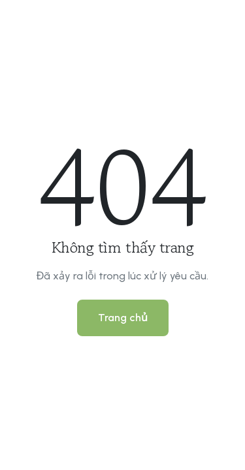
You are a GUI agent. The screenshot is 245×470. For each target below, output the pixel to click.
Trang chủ (123, 317)
